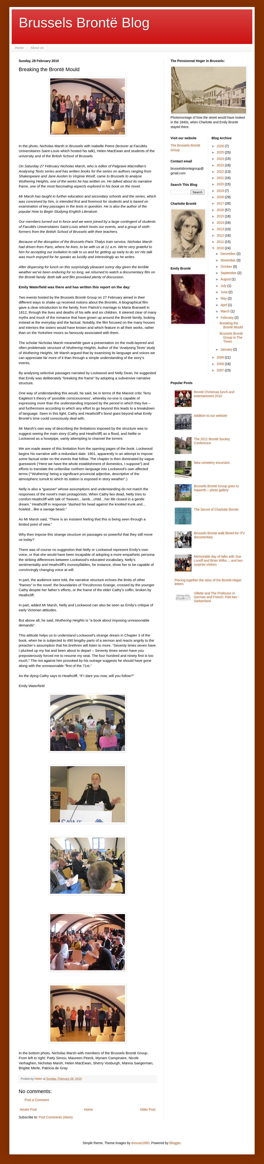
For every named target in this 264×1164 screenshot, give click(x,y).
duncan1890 (140, 1143)
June (224, 292)
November (228, 260)
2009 (221, 357)
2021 (221, 178)
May (224, 298)
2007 (221, 370)
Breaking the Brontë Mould (231, 325)
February (228, 317)
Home (19, 48)
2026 (221, 146)
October (227, 266)
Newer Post (28, 1109)
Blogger (174, 1143)
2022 (221, 171)
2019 (221, 191)
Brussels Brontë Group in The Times (231, 337)
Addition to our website (210, 415)
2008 (221, 364)
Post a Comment (37, 1100)
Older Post (147, 1109)
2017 (221, 203)
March (226, 311)
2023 (221, 165)
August (226, 279)
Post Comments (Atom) (56, 1117)
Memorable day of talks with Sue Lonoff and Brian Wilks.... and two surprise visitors (218, 560)
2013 (221, 229)
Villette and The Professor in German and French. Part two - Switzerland (216, 597)
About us (37, 48)
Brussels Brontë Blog (84, 22)
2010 (221, 248)
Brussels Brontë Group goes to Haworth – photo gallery (216, 488)
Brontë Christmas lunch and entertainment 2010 (214, 394)
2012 (221, 235)
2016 (221, 210)
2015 (221, 216)
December (228, 254)
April (224, 305)
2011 (221, 242)
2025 (221, 152)
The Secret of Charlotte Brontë (216, 509)
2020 (221, 184)
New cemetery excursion (212, 463)
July (224, 286)
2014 (221, 222)
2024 (221, 159)
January (227, 349)
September (229, 273)
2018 (221, 197)
